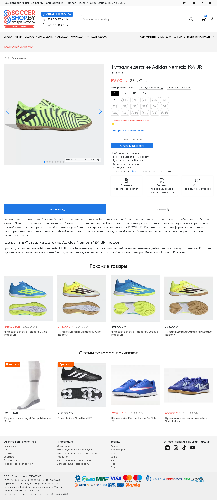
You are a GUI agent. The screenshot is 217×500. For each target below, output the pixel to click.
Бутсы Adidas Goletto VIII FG (75, 418)
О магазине (63, 446)
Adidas (135, 171)
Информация (203, 37)
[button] (6, 111)
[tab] (115, 93)
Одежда (62, 37)
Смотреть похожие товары (128, 130)
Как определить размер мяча (74, 460)
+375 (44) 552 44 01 (56, 25)
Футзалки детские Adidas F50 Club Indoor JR (25, 333)
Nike (113, 463)
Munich (114, 460)
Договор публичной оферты (73, 463)
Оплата (8, 453)
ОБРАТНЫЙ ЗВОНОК (57, 14)
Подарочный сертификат (19, 47)
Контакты (179, 37)
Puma (114, 467)
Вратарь (29, 37)
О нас (161, 37)
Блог (169, 37)
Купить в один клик (132, 145)
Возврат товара (13, 460)
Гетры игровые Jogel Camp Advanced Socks (28, 420)
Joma (114, 456)
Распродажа (99, 37)
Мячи (18, 37)
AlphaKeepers (118, 449)
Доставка (9, 456)
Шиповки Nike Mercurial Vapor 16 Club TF (133, 420)
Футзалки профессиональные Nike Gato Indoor (186, 420)
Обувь (7, 37)
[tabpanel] (108, 235)
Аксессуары (45, 37)
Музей (190, 37)
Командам (77, 37)
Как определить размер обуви (74, 449)
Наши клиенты (147, 37)
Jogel (114, 453)
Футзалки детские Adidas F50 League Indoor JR (134, 333)
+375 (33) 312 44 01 (56, 20)
